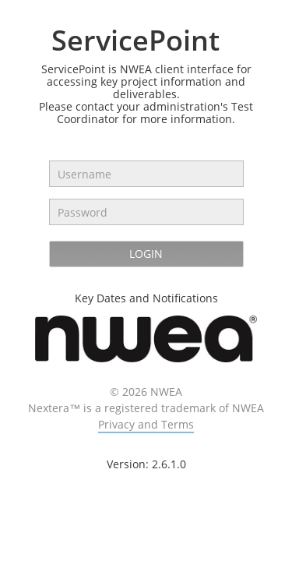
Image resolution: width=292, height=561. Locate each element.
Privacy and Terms (146, 424)
